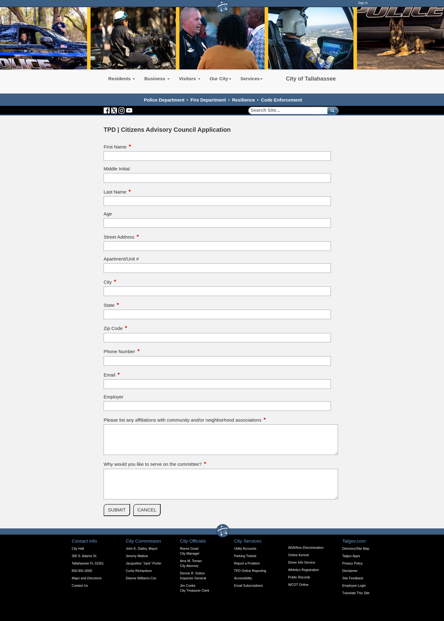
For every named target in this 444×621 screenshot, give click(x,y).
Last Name (115, 191)
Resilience (243, 99)
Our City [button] (220, 78)
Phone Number (119, 351)
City (108, 282)
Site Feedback (352, 578)
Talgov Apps (351, 556)
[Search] (285, 110)
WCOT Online (298, 584)
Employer (113, 396)
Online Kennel (298, 555)
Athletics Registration (303, 570)
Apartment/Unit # (121, 258)
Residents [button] (121, 78)
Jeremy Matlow (137, 556)
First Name (115, 146)
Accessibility (243, 578)
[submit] (331, 110)
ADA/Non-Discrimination (306, 547)
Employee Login (354, 585)
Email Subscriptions (248, 585)
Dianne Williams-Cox (141, 578)
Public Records (299, 577)
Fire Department (208, 99)
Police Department (164, 99)
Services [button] (251, 78)
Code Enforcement (281, 99)
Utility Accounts (245, 548)
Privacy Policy (352, 563)
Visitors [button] (189, 78)
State (109, 305)
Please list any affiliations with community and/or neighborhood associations (182, 420)
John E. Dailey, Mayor (142, 548)
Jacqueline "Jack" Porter (143, 563)
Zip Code (113, 328)
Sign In (363, 3)
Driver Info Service (301, 562)
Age (108, 213)
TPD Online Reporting (250, 571)
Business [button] (157, 78)
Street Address (119, 237)
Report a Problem (247, 563)
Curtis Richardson (139, 571)
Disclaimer (350, 571)
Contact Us (80, 585)
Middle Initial (117, 168)
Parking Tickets (245, 556)
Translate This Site (355, 593)
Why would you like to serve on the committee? (153, 464)
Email (109, 374)
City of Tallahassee (311, 79)
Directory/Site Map (355, 548)
